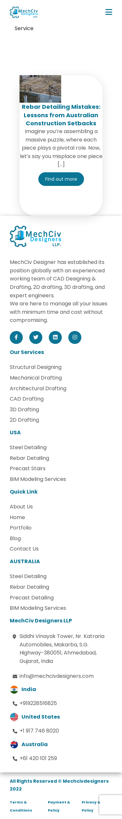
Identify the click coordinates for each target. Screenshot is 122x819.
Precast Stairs (28, 468)
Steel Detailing (28, 447)
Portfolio (21, 527)
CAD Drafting (27, 399)
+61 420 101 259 (38, 758)
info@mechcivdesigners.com (57, 676)
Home (17, 517)
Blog (15, 538)
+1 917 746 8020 (39, 730)
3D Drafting (24, 409)
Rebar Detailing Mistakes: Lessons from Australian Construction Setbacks (61, 115)
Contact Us (24, 548)
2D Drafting (24, 420)
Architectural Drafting (38, 388)
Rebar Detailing (29, 458)
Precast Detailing (32, 597)
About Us (21, 506)
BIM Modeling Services (38, 479)
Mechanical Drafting (36, 377)
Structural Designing (35, 367)
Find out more (61, 179)
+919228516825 (38, 703)
